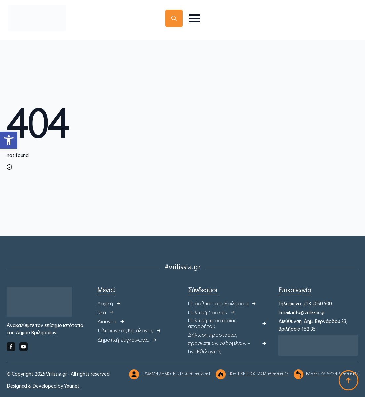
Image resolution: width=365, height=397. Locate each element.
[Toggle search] (174, 18)
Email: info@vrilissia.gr (301, 312)
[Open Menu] (194, 18)
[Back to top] (348, 380)
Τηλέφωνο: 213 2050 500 (305, 304)
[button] (8, 140)
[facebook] (11, 346)
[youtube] (23, 346)
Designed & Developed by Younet (43, 386)
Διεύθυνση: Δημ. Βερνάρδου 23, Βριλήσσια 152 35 (312, 325)
